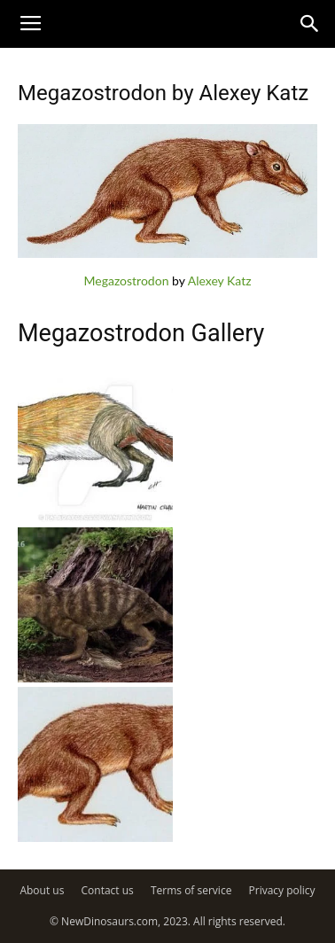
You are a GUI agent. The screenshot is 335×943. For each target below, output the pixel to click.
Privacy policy (282, 890)
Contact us (108, 890)
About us (41, 890)
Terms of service (191, 890)
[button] (310, 24)
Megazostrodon (125, 280)
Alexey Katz (220, 280)
